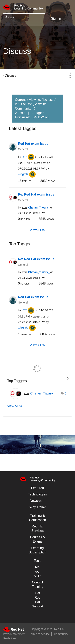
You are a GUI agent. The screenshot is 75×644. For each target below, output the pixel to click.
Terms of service (39, 634)
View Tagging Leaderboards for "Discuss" (37, 378)
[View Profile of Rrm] (24, 156)
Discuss (10, 75)
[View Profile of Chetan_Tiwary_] (39, 207)
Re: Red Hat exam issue (36, 194)
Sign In (56, 18)
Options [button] (70, 75)
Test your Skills (37, 571)
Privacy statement (14, 634)
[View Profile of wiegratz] (23, 174)
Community (23, 108)
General (23, 149)
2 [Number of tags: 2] (66, 393)
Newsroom (37, 500)
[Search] (24, 16)
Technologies (37, 494)
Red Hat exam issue (33, 143)
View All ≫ (37, 230)
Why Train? (37, 507)
